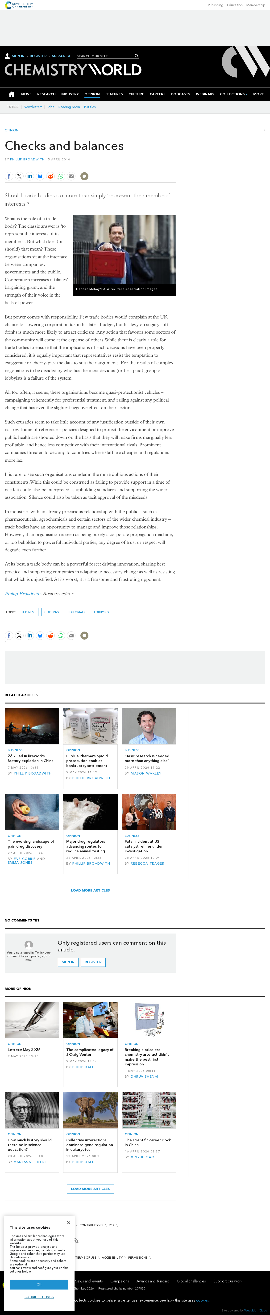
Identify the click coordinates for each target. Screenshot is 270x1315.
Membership (255, 5)
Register (38, 56)
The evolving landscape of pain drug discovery (31, 843)
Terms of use (85, 1257)
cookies (202, 1300)
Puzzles (90, 107)
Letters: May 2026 (24, 1049)
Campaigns (119, 1281)
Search (136, 56)
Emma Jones (20, 863)
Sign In (18, 56)
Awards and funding (153, 1281)
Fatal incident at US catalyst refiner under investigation (144, 846)
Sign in (68, 962)
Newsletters (33, 107)
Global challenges (191, 1281)
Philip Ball (83, 1067)
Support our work (227, 1281)
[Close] (68, 1223)
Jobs (50, 107)
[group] (258, 94)
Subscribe (61, 56)
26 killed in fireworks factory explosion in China (31, 758)
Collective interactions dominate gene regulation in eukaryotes (89, 1145)
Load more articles (90, 890)
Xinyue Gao (142, 1157)
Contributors (91, 1225)
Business (28, 612)
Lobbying (101, 612)
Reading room (69, 107)
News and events (89, 1281)
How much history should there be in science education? (30, 1145)
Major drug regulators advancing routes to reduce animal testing (85, 846)
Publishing (215, 5)
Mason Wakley (146, 773)
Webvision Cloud (255, 1310)
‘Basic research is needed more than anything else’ (147, 758)
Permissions (137, 1257)
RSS (111, 1225)
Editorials (76, 612)
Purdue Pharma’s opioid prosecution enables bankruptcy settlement (87, 761)
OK (39, 1284)
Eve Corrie (25, 859)
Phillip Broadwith (27, 159)
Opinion (11, 130)
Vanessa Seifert (30, 1162)
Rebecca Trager (147, 864)
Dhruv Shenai (144, 1077)
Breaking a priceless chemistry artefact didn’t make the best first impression (147, 1056)
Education (235, 5)
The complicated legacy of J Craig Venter (90, 1052)
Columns (51, 612)
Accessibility (112, 1257)
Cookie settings (39, 1297)
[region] (39, 1263)
